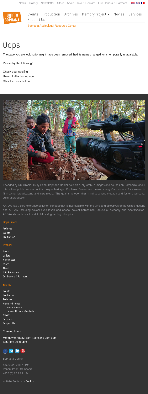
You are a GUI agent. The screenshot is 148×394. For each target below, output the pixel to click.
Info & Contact (86, 3)
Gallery (33, 3)
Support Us (36, 19)
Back (18, 81)
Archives (71, 14)
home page (27, 76)
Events (33, 14)
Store (60, 3)
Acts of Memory (14, 308)
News (22, 3)
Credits (30, 381)
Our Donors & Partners (112, 3)
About (70, 3)
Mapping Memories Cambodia (20, 311)
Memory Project (94, 14)
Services (135, 14)
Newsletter (47, 3)
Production (51, 14)
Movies (119, 14)
